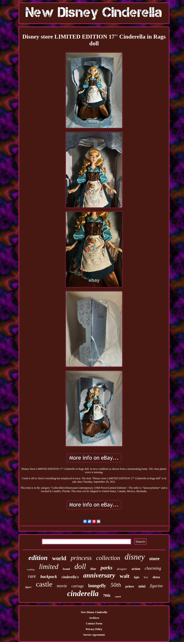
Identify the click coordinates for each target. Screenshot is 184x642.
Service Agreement (94, 634)
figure (28, 587)
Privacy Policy (94, 629)
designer (122, 569)
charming (153, 568)
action (135, 569)
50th (115, 585)
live (146, 577)
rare (32, 576)
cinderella (83, 593)
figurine (156, 586)
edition (38, 557)
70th (106, 595)
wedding (31, 569)
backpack (48, 576)
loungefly (97, 585)
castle (44, 584)
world (59, 558)
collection (108, 558)
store (154, 558)
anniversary (99, 575)
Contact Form (94, 623)
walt (125, 576)
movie (62, 586)
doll (80, 566)
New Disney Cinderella (94, 612)
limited (48, 567)
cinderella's (70, 577)
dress (156, 577)
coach (118, 596)
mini (142, 586)
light (136, 577)
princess (81, 557)
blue (93, 569)
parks (106, 568)
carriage (78, 586)
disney (135, 557)
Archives (94, 617)
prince (129, 586)
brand (66, 569)
